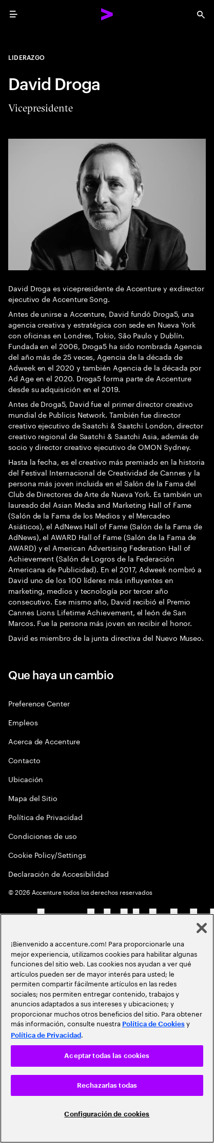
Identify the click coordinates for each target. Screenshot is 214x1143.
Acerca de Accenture (44, 741)
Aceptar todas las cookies (106, 1055)
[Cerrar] (201, 928)
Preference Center (39, 703)
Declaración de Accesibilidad (58, 873)
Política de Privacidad (45, 816)
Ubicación (25, 778)
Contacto (24, 759)
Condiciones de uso (42, 835)
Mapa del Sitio (32, 797)
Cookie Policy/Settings (47, 854)
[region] (107, 1028)
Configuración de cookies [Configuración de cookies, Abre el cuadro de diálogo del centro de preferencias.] (106, 1114)
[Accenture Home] (107, 14)
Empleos (23, 722)
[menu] (13, 14)
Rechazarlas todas (107, 1085)
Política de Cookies (153, 1024)
